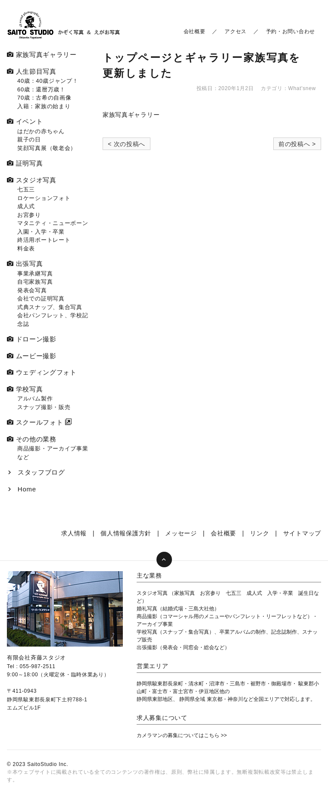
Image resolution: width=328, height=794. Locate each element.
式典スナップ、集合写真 (49, 307)
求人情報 (74, 533)
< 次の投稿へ (126, 144)
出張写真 (25, 263)
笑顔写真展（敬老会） (46, 148)
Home (21, 489)
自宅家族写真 (35, 281)
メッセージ (181, 533)
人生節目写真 (31, 71)
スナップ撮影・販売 (43, 407)
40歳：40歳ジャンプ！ (47, 81)
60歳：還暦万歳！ (41, 89)
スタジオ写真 (31, 180)
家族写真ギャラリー (131, 114)
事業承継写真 (35, 273)
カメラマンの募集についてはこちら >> (182, 735)
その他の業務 (31, 439)
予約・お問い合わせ (290, 31)
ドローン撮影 (31, 339)
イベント (25, 121)
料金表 (26, 248)
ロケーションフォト (43, 198)
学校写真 (25, 389)
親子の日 (29, 139)
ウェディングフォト (42, 372)
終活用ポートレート (43, 240)
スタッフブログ (36, 472)
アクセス (236, 31)
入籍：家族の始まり (43, 106)
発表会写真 (32, 290)
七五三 (26, 189)
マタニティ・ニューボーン (52, 223)
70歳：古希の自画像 (44, 97)
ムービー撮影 (31, 355)
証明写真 (25, 163)
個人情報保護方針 (125, 533)
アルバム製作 (35, 398)
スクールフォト (35, 422)
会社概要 (195, 31)
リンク (259, 533)
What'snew (302, 88)
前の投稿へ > (297, 144)
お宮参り (29, 215)
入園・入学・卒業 (41, 231)
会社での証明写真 (41, 298)
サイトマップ (302, 533)
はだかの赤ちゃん (41, 131)
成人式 (26, 206)
